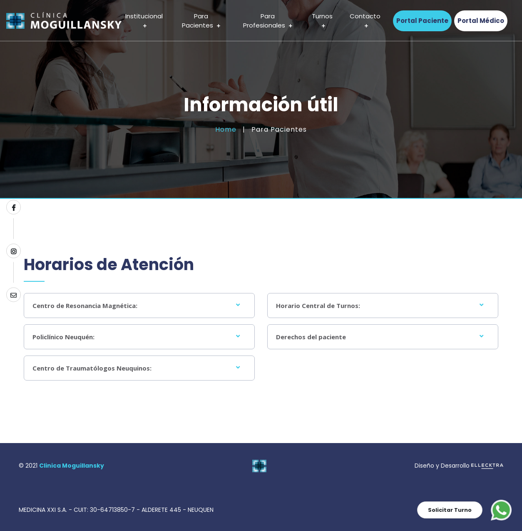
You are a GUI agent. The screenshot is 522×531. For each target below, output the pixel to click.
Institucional (144, 21)
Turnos (322, 21)
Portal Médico (480, 20)
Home (225, 129)
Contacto (365, 21)
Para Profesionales (267, 21)
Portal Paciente (422, 20)
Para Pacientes (201, 21)
